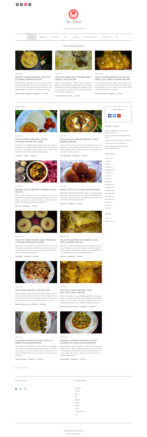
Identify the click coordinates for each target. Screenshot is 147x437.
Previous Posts (24, 368)
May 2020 (108, 164)
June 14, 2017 (58, 73)
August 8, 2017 (18, 73)
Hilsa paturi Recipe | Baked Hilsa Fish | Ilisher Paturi (79, 241)
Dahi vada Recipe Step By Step (32, 290)
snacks (25, 304)
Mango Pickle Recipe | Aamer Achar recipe (118, 140)
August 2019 (109, 167)
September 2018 (110, 170)
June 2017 (108, 208)
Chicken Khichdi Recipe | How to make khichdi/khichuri (34, 341)
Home (32, 37)
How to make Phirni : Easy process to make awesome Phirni (35, 241)
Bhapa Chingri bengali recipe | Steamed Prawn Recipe (33, 78)
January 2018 (109, 187)
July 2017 (108, 205)
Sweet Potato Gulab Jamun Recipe (80, 190)
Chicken (55, 37)
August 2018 (109, 173)
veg (65, 37)
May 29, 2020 (18, 186)
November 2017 (110, 193)
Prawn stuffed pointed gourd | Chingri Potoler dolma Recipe (79, 341)
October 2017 (109, 196)
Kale (67, 434)
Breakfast (17, 304)
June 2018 (108, 176)
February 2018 (109, 184)
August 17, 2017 (98, 73)
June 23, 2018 (63, 337)
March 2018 (108, 181)
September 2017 (110, 199)
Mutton (57, 95)
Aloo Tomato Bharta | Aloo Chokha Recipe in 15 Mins (31, 140)
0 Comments (33, 155)
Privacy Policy (91, 37)
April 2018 (108, 179)
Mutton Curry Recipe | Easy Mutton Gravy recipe (76, 291)
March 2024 (108, 158)
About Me (106, 37)
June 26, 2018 (18, 337)
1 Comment (45, 93)
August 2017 (109, 202)
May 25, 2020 (63, 186)
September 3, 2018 (64, 236)
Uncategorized (28, 93)
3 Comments (77, 95)
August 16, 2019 (19, 236)
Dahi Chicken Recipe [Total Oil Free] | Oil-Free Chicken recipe (112, 78)
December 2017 (109, 190)
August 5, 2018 (18, 286)
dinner (76, 37)
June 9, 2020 (63, 135)
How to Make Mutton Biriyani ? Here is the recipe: (73, 78)
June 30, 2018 (63, 286)
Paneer (65, 155)
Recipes (43, 37)
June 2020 (108, 161)
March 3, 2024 (18, 135)
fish (19, 93)
